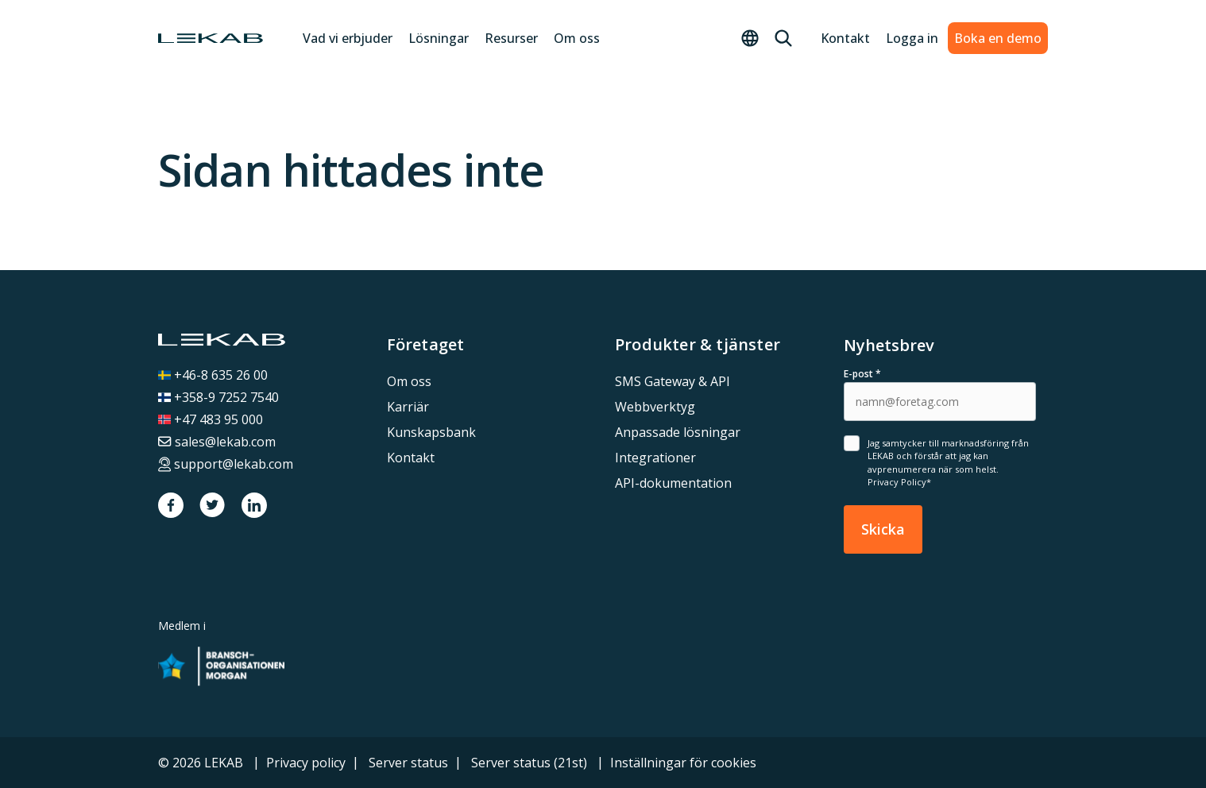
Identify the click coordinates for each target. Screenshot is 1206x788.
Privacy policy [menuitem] (306, 762)
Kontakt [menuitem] (411, 457)
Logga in (905, 38)
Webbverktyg (655, 406)
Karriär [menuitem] (408, 406)
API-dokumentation (673, 483)
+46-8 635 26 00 (213, 374)
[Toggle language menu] (744, 38)
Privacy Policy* (899, 482)
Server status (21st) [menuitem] (529, 762)
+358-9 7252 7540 (218, 397)
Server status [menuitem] (408, 762)
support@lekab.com (225, 463)
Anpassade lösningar (677, 432)
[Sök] (777, 38)
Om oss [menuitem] (409, 381)
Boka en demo (998, 38)
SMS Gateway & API (672, 381)
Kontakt (839, 38)
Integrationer (655, 457)
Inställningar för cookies (683, 762)
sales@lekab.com (217, 441)
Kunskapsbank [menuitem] (431, 432)
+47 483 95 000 (210, 419)
